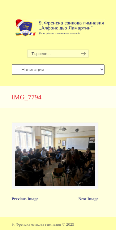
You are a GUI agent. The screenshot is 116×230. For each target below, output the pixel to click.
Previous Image (25, 198)
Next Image (88, 198)
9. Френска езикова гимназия (58, 25)
